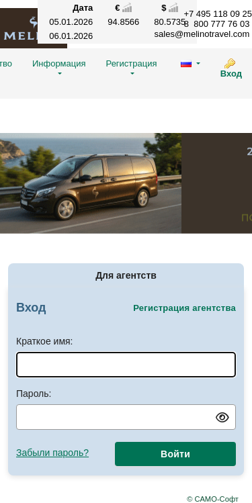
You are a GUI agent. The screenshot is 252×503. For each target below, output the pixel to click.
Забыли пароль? (52, 452)
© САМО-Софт (213, 499)
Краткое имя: (44, 341)
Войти (175, 454)
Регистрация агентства (184, 308)
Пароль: (33, 393)
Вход (231, 73)
